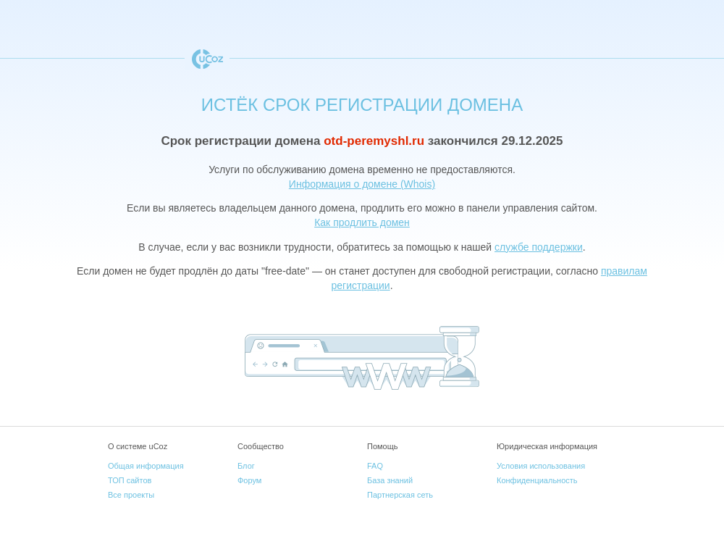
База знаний (390, 480)
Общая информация (146, 465)
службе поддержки (538, 247)
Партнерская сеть (400, 494)
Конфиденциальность (537, 480)
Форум (249, 480)
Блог (246, 465)
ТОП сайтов (129, 480)
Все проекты (131, 494)
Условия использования (541, 465)
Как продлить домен (362, 222)
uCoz (207, 59)
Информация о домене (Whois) (362, 184)
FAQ (375, 465)
